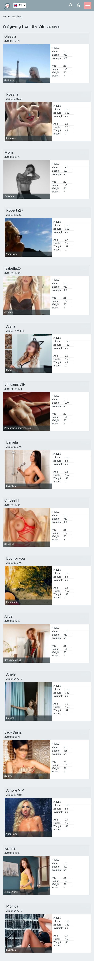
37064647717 (14, 679)
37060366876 (12, 737)
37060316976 (12, 41)
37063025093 (14, 447)
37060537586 (14, 795)
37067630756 (14, 99)
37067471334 (12, 273)
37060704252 (12, 621)
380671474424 (15, 331)
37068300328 (12, 157)
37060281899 (12, 853)
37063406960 (14, 215)
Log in (78, 5)
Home (6, 16)
